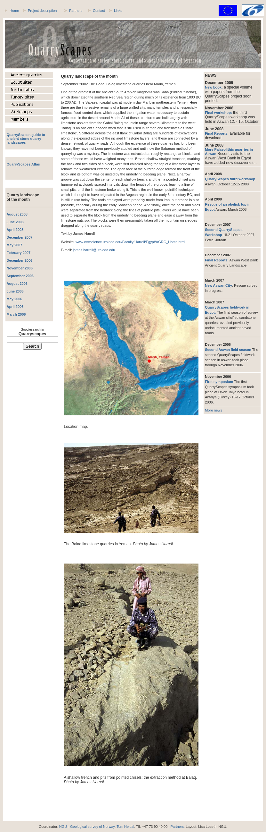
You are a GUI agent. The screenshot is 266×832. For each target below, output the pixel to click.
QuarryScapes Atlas (23, 164)
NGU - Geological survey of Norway (87, 826)
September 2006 (20, 276)
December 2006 (20, 260)
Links (118, 11)
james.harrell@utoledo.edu (94, 250)
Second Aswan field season (228, 350)
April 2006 (15, 307)
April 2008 (15, 230)
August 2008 (17, 214)
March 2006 (16, 314)
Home (14, 11)
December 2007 (20, 237)
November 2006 (20, 268)
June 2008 (15, 222)
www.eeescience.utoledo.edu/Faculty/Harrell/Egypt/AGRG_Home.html (130, 242)
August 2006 (17, 283)
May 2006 (14, 299)
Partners (76, 11)
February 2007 (19, 253)
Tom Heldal (125, 826)
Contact (99, 11)
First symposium (219, 382)
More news (213, 410)
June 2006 (15, 291)
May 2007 (14, 245)
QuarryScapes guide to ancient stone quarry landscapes (26, 138)
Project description (42, 11)
